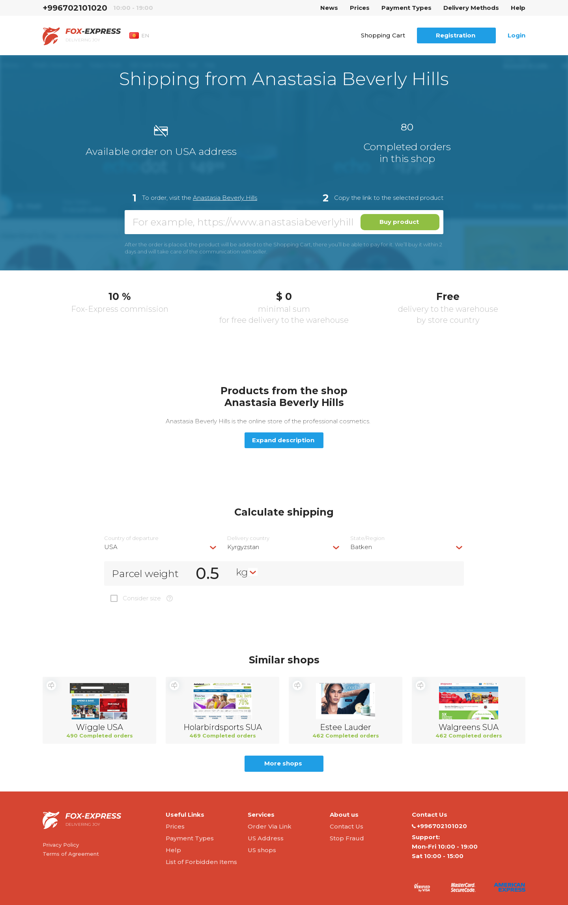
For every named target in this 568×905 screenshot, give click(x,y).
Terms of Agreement (71, 854)
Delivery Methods (471, 7)
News (329, 7)
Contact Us (346, 826)
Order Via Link (269, 826)
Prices (360, 7)
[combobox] (161, 547)
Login (516, 35)
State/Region (367, 538)
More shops (283, 763)
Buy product (399, 221)
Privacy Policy (61, 845)
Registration (455, 35)
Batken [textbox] (361, 547)
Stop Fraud (347, 838)
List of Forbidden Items (201, 862)
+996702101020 (75, 8)
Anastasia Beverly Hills (225, 197)
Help (518, 7)
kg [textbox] (242, 572)
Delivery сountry (248, 538)
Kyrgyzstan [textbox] (243, 547)
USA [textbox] (111, 547)
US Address (266, 838)
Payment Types (406, 7)
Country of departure (131, 538)
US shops (262, 850)
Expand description (283, 440)
